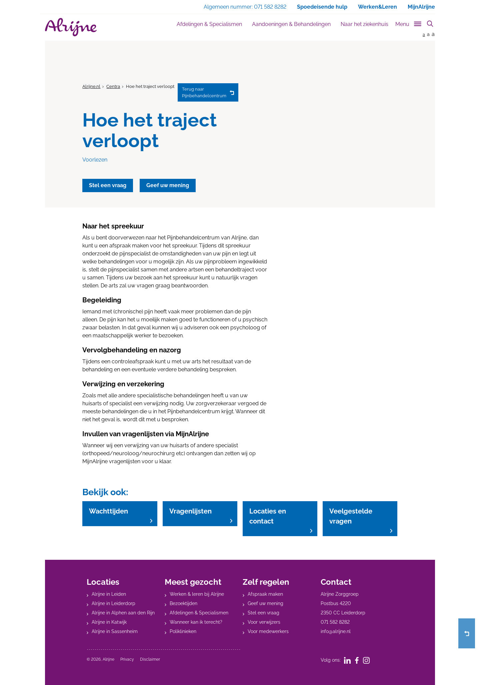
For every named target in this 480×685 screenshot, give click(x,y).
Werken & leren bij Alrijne (197, 594)
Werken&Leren (377, 7)
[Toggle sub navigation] (408, 23)
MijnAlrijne (421, 7)
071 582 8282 (335, 622)
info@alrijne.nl (336, 631)
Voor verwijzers (264, 622)
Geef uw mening (265, 603)
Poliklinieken (183, 631)
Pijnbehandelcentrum (204, 92)
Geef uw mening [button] (167, 185)
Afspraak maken (265, 594)
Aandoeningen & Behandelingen (291, 24)
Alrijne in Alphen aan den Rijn (123, 612)
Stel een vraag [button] (107, 185)
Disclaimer (150, 659)
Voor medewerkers (268, 631)
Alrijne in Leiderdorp (113, 603)
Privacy (127, 659)
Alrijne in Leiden (109, 594)
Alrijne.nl (91, 86)
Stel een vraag (263, 612)
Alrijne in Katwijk (109, 622)
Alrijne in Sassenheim (115, 631)
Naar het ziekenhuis (364, 24)
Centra (113, 86)
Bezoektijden (183, 603)
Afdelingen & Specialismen (209, 24)
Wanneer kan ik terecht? (196, 622)
